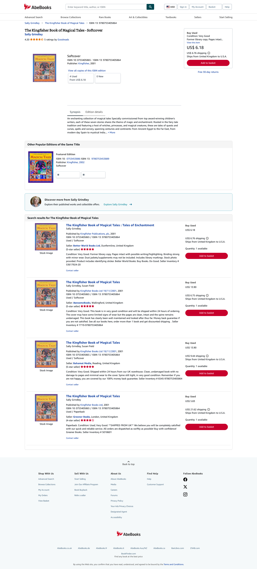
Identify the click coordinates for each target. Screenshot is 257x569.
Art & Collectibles (138, 17)
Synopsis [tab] (75, 112)
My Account (198, 6)
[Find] (150, 7)
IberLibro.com (177, 548)
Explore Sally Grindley (118, 204)
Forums (114, 495)
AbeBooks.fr (101, 548)
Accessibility (116, 517)
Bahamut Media (82, 363)
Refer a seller (80, 495)
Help (227, 6)
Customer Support (155, 484)
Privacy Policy (117, 500)
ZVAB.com (195, 548)
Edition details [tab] (94, 112)
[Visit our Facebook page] (185, 480)
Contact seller (72, 270)
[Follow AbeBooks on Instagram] (185, 494)
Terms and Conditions (173, 564)
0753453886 (74, 158)
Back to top (128, 464)
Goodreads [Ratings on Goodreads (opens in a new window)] (63, 39)
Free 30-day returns (208, 71)
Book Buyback (80, 490)
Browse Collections (71, 17)
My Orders (43, 495)
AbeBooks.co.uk (64, 548)
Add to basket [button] (208, 62)
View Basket (43, 500)
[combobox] (106, 7)
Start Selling (225, 17)
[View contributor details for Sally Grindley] (34, 34)
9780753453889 (100, 158)
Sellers (197, 17)
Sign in (183, 6)
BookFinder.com (128, 555)
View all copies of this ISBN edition (87, 70)
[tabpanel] (124, 125)
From (81, 78)
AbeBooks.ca (159, 548)
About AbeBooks (118, 479)
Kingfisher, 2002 (75, 162)
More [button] (112, 132)
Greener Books (81, 416)
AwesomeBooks (81, 302)
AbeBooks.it (118, 548)
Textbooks (171, 17)
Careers (114, 490)
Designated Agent (119, 511)
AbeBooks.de (84, 548)
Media (113, 484)
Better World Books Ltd (86, 245)
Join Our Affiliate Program (86, 484)
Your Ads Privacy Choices (122, 506)
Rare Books (105, 17)
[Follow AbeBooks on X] (185, 487)
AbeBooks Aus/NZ (138, 548)
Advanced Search (34, 17)
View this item (193, 42)
